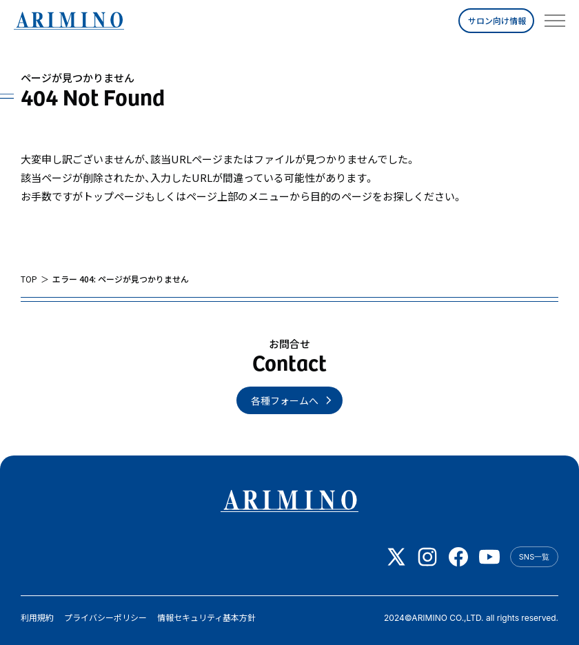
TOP (29, 279)
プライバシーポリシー (105, 618)
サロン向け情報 (497, 20)
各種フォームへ (284, 400)
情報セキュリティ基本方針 (206, 618)
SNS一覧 (534, 557)
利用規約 (37, 618)
